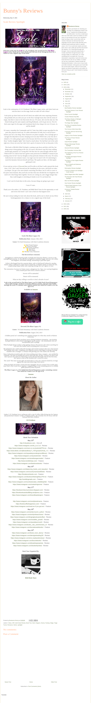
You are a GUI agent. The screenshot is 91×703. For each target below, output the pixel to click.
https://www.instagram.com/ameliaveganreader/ (28, 458)
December (68, 89)
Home (31, 682)
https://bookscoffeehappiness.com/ (27, 504)
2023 (65, 87)
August (67, 98)
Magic (52, 623)
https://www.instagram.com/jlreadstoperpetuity (27, 543)
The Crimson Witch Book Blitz (73, 129)
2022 (65, 204)
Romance (10, 625)
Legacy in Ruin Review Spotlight (73, 135)
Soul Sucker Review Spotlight (73, 183)
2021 (65, 206)
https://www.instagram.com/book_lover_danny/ (27, 533)
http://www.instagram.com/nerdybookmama (27, 501)
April (66, 193)
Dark (33, 623)
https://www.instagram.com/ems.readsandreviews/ (28, 538)
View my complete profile (68, 74)
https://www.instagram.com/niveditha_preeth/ (28, 519)
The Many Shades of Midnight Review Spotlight (73, 119)
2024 (65, 84)
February (67, 198)
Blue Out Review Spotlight (72, 180)
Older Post (54, 682)
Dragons (38, 623)
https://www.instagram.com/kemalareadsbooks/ (27, 527)
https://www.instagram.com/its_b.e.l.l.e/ (28, 445)
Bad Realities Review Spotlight (73, 108)
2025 (65, 82)
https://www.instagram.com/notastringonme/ (27, 484)
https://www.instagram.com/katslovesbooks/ (27, 463)
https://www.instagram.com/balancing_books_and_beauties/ (27, 469)
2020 (65, 208)
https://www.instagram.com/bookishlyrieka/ (27, 545)
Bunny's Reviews (23, 11)
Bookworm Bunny (74, 26)
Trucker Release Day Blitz (72, 116)
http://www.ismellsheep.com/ (27, 461)
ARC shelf (15, 623)
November (68, 91)
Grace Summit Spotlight (71, 114)
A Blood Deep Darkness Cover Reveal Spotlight (73, 186)
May (66, 106)
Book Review (21, 623)
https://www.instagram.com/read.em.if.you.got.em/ (27, 506)
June (66, 103)
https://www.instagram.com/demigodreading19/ (27, 535)
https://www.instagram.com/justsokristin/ (27, 456)
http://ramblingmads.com (27, 479)
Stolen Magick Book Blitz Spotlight (74, 174)
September (68, 96)
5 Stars (10, 623)
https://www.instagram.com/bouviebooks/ (27, 540)
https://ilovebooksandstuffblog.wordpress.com (27, 492)
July (66, 101)
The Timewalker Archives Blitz (73, 150)
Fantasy (47, 623)
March (67, 196)
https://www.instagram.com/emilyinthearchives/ (27, 514)
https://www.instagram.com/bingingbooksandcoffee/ (27, 517)
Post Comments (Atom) (34, 686)
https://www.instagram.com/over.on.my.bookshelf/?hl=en (27, 448)
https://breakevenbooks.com (27, 474)
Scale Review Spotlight (71, 141)
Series (15, 625)
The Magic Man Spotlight (71, 123)
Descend (21, 166)
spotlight (20, 625)
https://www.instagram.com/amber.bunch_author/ (27, 512)
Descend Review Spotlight (72, 148)
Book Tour (29, 623)
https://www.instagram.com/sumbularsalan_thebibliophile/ (27, 482)
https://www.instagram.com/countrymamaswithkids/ (28, 471)
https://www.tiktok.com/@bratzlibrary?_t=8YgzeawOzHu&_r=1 (27, 451)
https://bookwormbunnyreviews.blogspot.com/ (27, 490)
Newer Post (8, 682)
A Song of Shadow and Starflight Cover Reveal (73, 171)
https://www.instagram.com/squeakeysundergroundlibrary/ (27, 453)
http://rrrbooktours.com (27, 443)
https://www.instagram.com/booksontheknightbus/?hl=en (27, 477)
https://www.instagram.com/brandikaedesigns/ (27, 495)
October (67, 94)
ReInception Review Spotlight (73, 168)
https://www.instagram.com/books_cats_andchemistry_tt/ (28, 525)
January (67, 201)
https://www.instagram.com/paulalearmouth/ (27, 522)
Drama (43, 623)
